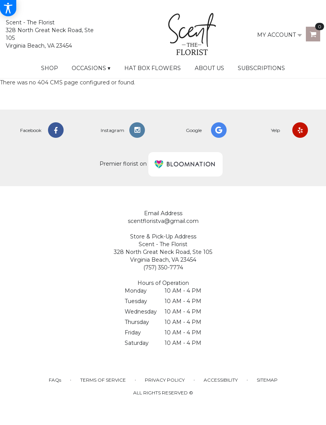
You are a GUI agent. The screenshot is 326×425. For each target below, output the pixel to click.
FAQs (55, 380)
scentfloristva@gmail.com (163, 221)
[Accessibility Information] (8, 8)
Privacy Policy (165, 380)
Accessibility (221, 380)
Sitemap (267, 380)
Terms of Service (103, 380)
